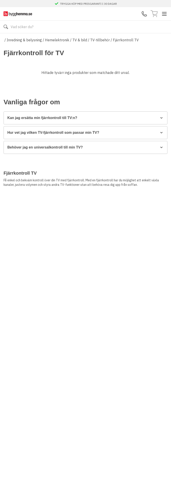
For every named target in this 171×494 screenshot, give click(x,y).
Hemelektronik (57, 40)
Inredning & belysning (24, 40)
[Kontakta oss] (144, 13)
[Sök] (6, 27)
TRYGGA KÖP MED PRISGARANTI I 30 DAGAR (88, 3)
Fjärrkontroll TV (126, 40)
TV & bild (79, 40)
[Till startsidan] (18, 13)
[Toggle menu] (164, 14)
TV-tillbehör (100, 40)
